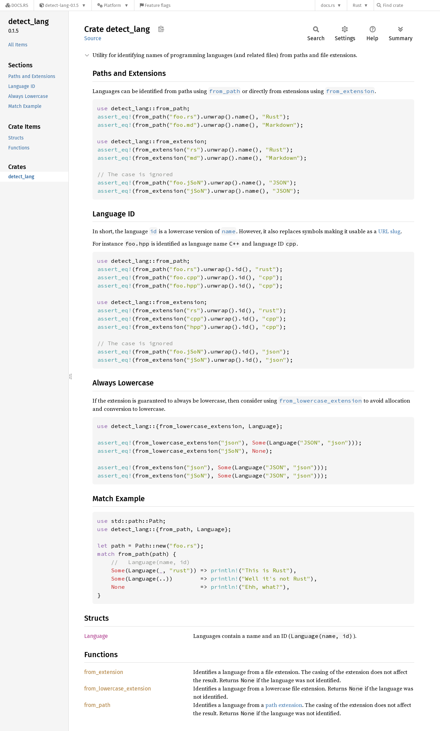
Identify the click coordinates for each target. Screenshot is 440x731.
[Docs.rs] (17, 5)
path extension (283, 705)
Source (92, 38)
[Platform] (113, 5)
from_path (97, 705)
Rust (357, 5)
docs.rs (328, 5)
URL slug (389, 231)
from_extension (103, 672)
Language (96, 636)
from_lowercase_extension (117, 688)
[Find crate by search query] (411, 5)
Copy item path (161, 29)
